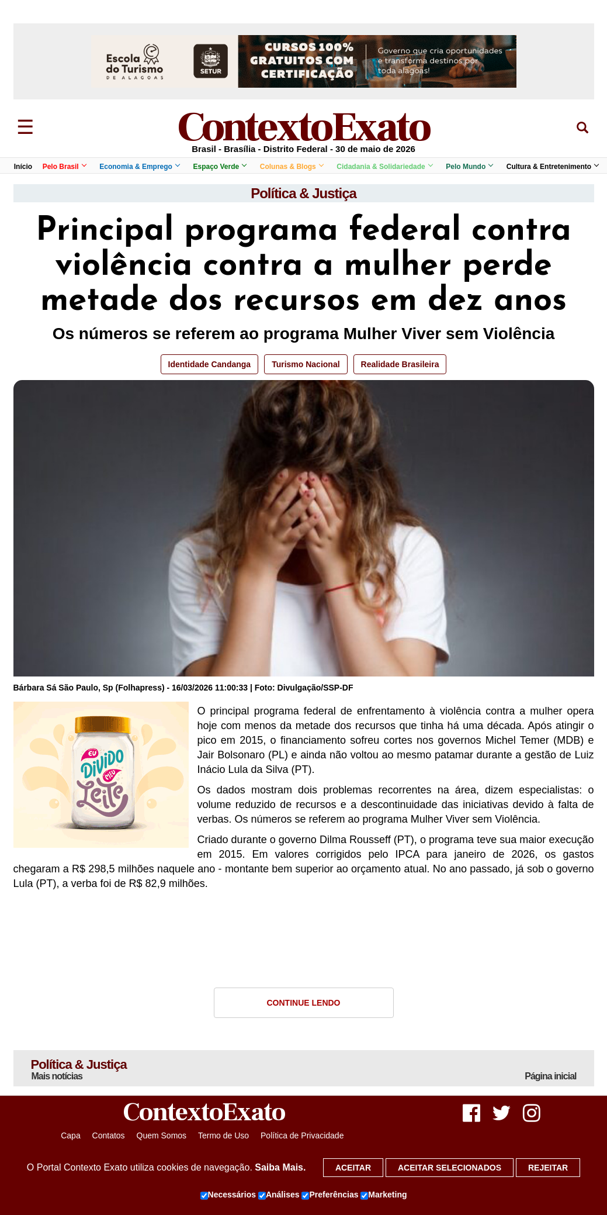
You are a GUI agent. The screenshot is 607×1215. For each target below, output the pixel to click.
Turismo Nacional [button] (305, 364)
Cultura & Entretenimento (552, 167)
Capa (70, 1135)
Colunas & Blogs (291, 167)
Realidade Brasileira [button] (400, 364)
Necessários (228, 1195)
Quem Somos (162, 1135)
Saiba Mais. (280, 1167)
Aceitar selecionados (449, 1167)
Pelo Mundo (469, 167)
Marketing (383, 1195)
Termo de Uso (223, 1135)
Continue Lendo (304, 1002)
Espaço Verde (219, 167)
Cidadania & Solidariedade (384, 167)
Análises (279, 1195)
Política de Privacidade (302, 1135)
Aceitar (353, 1167)
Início (23, 167)
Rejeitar (548, 1167)
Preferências (329, 1195)
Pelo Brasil (64, 167)
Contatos (108, 1135)
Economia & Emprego (139, 167)
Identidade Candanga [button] (209, 364)
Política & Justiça (303, 193)
